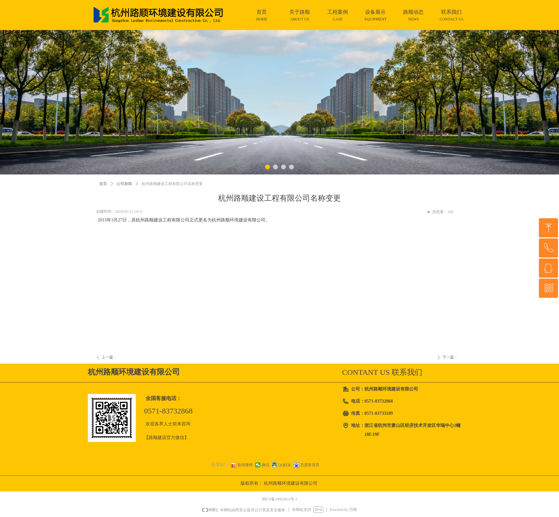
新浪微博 (245, 465)
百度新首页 (309, 465)
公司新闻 (124, 183)
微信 (265, 465)
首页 (103, 183)
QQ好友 (284, 465)
